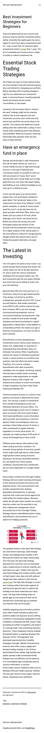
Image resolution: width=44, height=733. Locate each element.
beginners (6, 704)
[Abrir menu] (39, 4)
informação (31, 692)
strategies (23, 704)
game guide (8, 582)
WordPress (30, 728)
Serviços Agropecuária (12, 5)
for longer (22, 49)
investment (15, 704)
